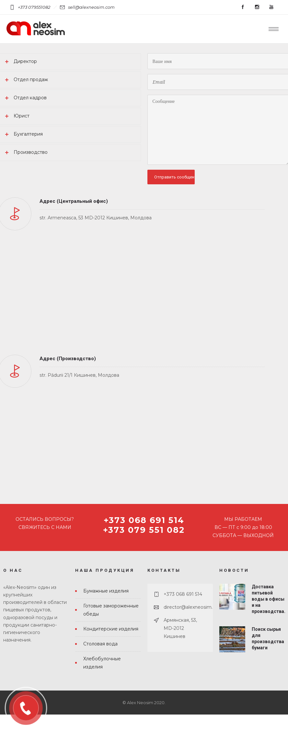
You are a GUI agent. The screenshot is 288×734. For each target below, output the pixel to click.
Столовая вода (100, 644)
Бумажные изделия (106, 591)
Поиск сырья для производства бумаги (268, 639)
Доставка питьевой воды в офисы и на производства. (268, 599)
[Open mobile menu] (275, 28)
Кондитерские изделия (110, 629)
